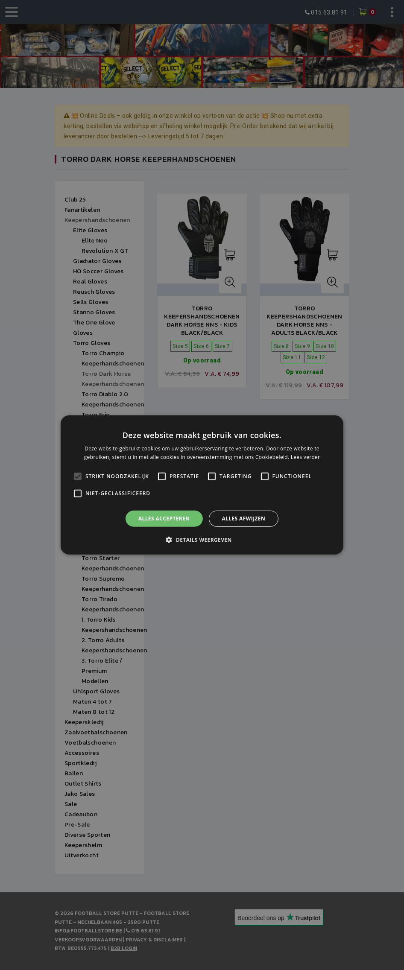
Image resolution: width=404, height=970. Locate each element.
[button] (201, 539)
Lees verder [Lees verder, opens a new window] (305, 457)
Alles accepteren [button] (164, 518)
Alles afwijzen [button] (243, 518)
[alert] (202, 485)
